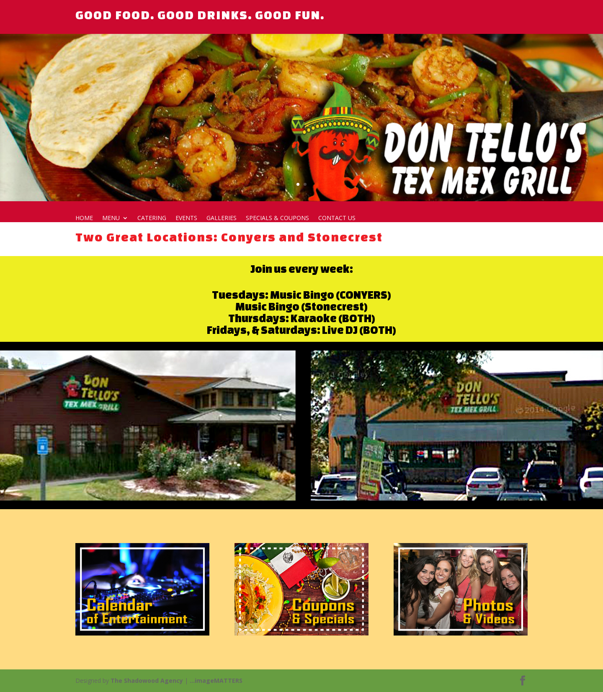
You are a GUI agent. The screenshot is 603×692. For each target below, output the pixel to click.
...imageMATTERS (216, 680)
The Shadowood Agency (147, 680)
